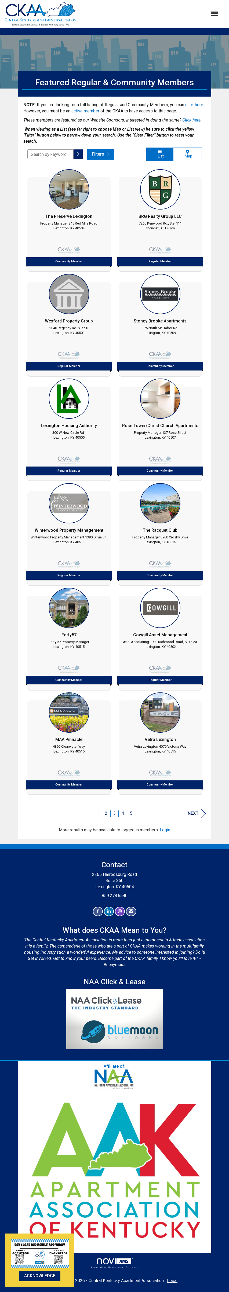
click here (194, 104)
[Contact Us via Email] (131, 911)
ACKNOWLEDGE (39, 1275)
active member (85, 110)
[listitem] (69, 219)
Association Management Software (114, 1263)
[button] (78, 154)
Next (197, 813)
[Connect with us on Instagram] (120, 911)
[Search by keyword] (50, 154)
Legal (172, 1280)
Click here (191, 120)
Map (187, 154)
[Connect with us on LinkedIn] (109, 911)
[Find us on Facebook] (98, 911)
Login (165, 829)
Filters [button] (100, 154)
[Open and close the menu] (150, 14)
